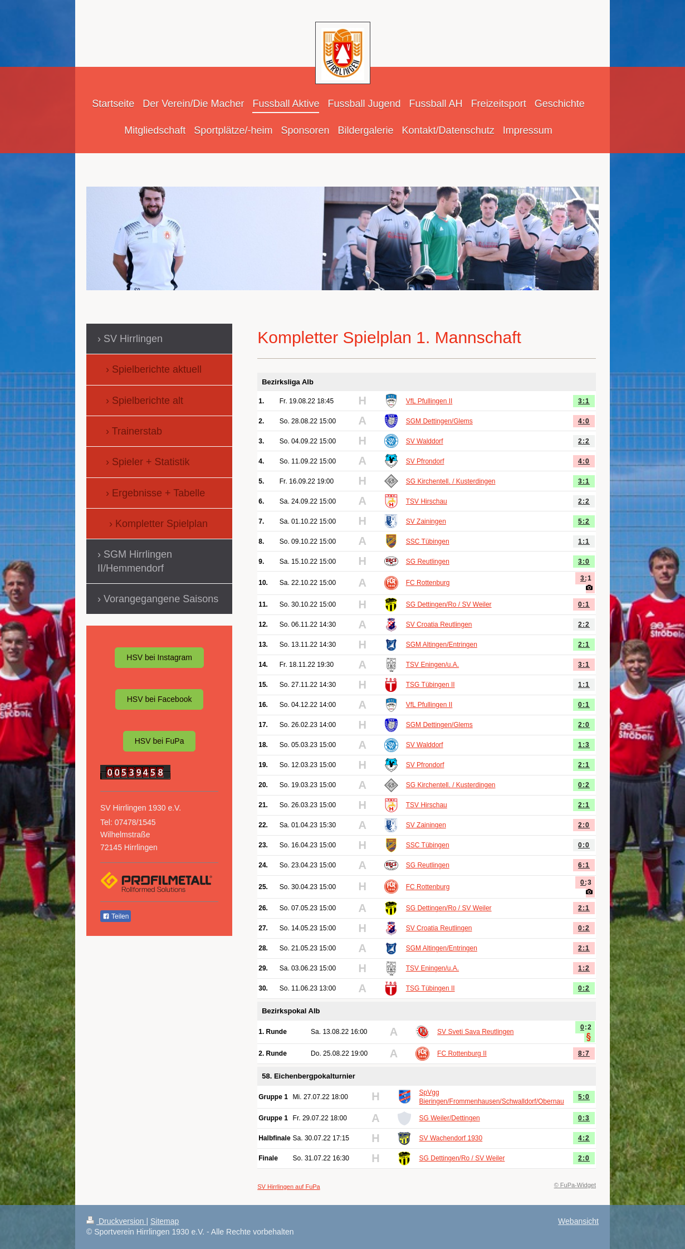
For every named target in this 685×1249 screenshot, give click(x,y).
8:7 (584, 1053)
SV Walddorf (424, 441)
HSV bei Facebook (159, 699)
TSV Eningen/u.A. (432, 665)
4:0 (584, 421)
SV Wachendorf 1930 (451, 1138)
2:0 (584, 725)
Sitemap (164, 1221)
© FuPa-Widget (575, 1185)
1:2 (584, 968)
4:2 (584, 1138)
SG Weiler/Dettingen (449, 1118)
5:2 (584, 521)
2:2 (584, 441)
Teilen (115, 916)
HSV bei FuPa (159, 740)
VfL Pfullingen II (429, 401)
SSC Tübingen (427, 541)
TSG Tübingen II (430, 685)
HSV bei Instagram (159, 657)
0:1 (584, 604)
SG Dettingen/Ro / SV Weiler (449, 604)
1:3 (584, 745)
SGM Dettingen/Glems (439, 421)
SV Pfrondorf (425, 461)
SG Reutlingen (427, 561)
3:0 (584, 561)
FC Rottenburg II (462, 1053)
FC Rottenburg (428, 583)
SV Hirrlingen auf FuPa (288, 1186)
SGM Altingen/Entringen (441, 644)
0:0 (584, 845)
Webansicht (578, 1221)
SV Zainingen (426, 521)
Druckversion (116, 1221)
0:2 (584, 785)
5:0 (584, 1097)
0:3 (586, 882)
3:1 (584, 401)
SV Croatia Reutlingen (439, 624)
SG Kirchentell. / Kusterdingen (451, 481)
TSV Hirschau (426, 501)
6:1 (584, 865)
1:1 (584, 541)
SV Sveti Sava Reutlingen (475, 1032)
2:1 (584, 644)
